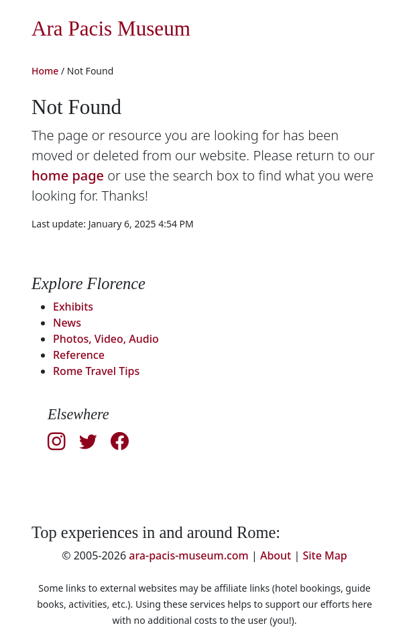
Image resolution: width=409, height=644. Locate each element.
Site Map (324, 555)
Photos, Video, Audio (106, 338)
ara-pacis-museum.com (189, 555)
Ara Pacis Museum (111, 28)
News (67, 322)
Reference (79, 354)
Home (45, 70)
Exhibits (73, 306)
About (275, 555)
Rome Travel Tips (96, 371)
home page (68, 175)
